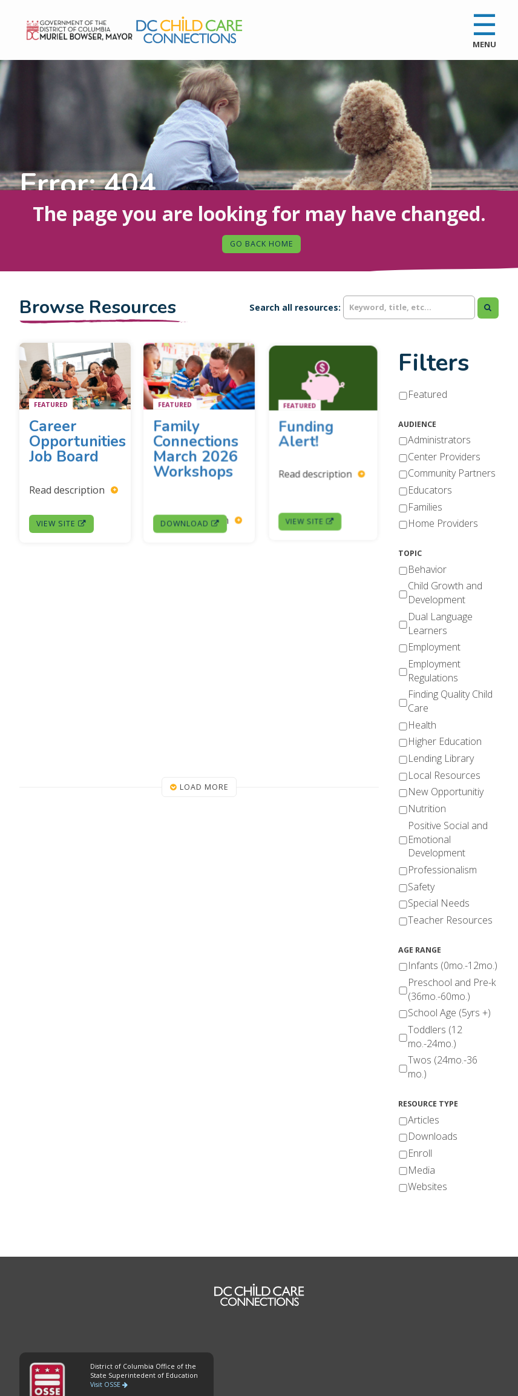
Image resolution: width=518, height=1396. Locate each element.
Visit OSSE (109, 1384)
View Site (62, 519)
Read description (73, 487)
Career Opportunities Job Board (77, 442)
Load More (199, 787)
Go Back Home (261, 244)
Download (191, 510)
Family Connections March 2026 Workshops (196, 452)
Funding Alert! (312, 437)
